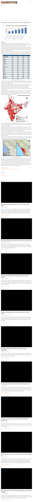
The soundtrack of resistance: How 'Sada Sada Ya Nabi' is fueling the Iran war (15, 384)
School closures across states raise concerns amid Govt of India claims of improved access (14, 419)
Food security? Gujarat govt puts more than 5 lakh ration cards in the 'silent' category (15, 312)
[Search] (29, 1)
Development (3, 169)
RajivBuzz (18, 169)
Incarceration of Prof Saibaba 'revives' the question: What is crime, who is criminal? (14, 276)
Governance (11, 169)
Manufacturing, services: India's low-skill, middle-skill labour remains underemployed (14, 349)
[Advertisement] (16, 12)
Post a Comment (3, 175)
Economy (7, 169)
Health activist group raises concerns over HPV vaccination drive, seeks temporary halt (16, 454)
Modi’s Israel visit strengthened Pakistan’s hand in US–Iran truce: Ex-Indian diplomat (15, 204)
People (15, 169)
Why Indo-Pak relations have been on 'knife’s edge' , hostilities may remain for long (16, 240)
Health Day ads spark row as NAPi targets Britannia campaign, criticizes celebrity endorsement (16, 491)
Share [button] (30, 167)
